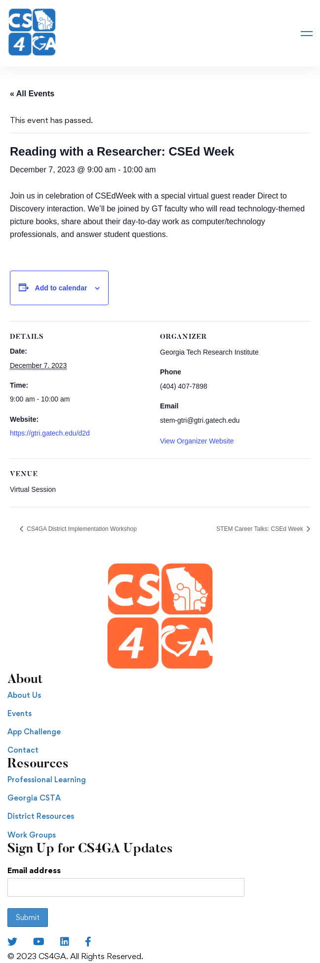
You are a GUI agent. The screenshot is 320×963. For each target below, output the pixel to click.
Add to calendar (61, 288)
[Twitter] (12, 941)
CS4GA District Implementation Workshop (81, 528)
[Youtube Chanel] (39, 941)
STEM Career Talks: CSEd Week (260, 528)
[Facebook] (88, 941)
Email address (34, 870)
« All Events (32, 93)
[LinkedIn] (65, 941)
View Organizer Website (197, 441)
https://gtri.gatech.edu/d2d (50, 433)
